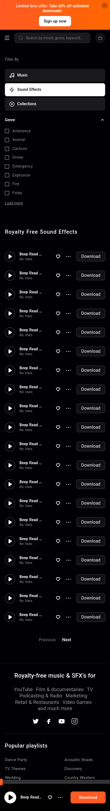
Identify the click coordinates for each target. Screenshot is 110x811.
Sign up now (55, 21)
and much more (55, 708)
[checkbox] (55, 131)
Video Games (77, 702)
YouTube (23, 689)
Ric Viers (25, 259)
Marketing (76, 695)
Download (90, 256)
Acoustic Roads (78, 759)
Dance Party (16, 759)
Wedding (13, 777)
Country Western (79, 777)
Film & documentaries (60, 689)
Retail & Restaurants (37, 702)
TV (90, 689)
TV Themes (15, 768)
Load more (14, 203)
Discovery (73, 768)
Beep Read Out (40, 802)
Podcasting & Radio (40, 695)
